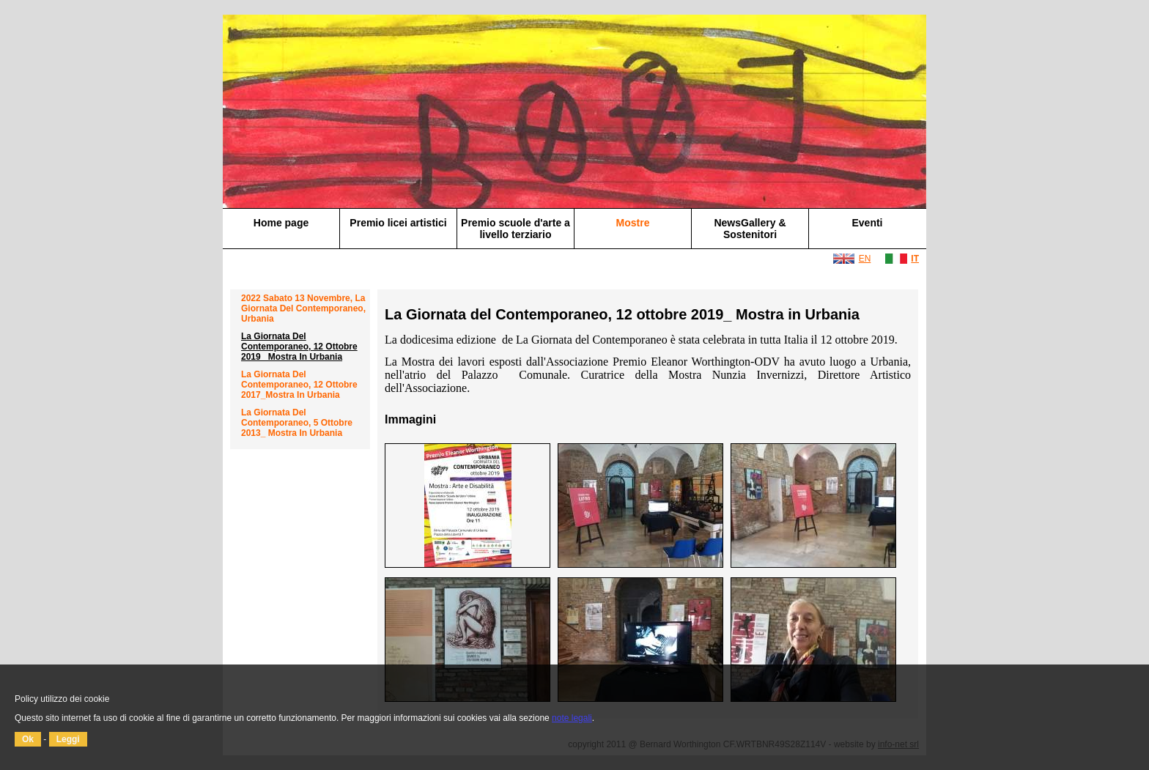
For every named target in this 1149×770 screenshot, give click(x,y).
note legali (572, 718)
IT (915, 258)
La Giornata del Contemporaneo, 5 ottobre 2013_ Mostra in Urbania (296, 422)
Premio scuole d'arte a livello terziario (515, 228)
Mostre (633, 223)
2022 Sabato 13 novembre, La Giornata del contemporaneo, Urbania (303, 308)
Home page (281, 223)
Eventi (866, 223)
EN (865, 258)
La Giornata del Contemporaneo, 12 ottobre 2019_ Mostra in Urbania (299, 346)
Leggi (68, 739)
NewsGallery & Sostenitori (750, 228)
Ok (28, 739)
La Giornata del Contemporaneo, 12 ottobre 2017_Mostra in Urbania (299, 384)
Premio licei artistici (398, 223)
